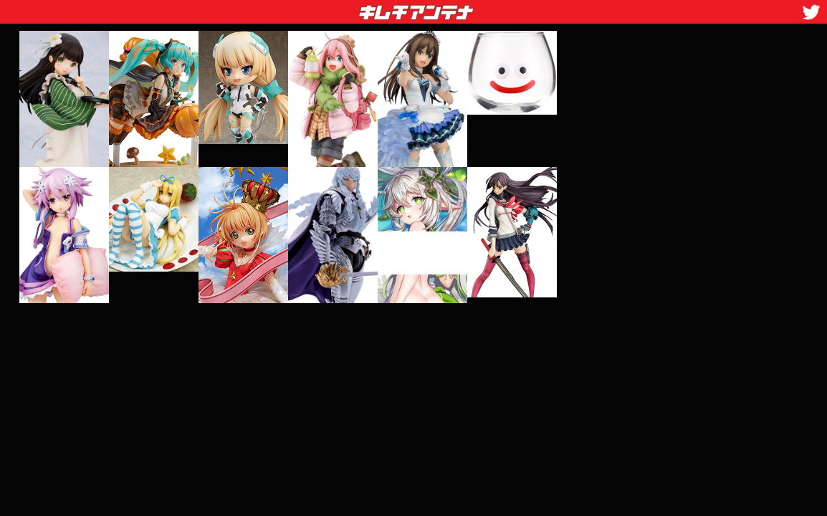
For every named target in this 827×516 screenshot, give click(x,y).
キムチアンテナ (312, 8)
